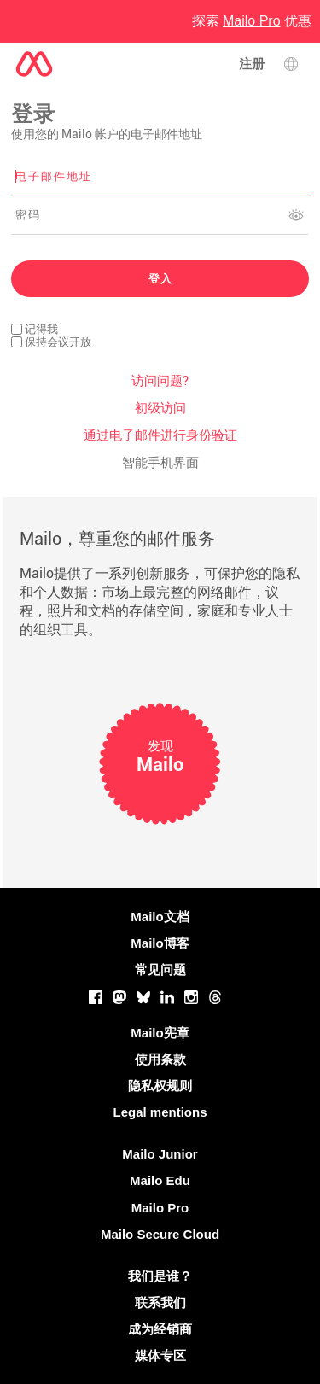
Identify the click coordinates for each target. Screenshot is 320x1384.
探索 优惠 (251, 21)
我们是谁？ (160, 1276)
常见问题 (160, 969)
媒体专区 (160, 1355)
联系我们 (160, 1302)
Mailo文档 (160, 916)
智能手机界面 (160, 462)
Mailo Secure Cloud (160, 1234)
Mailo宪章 (160, 1032)
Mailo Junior (159, 1154)
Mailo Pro (160, 1207)
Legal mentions (160, 1112)
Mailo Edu (160, 1180)
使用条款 (160, 1059)
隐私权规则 (160, 1085)
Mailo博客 (160, 943)
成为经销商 (160, 1329)
